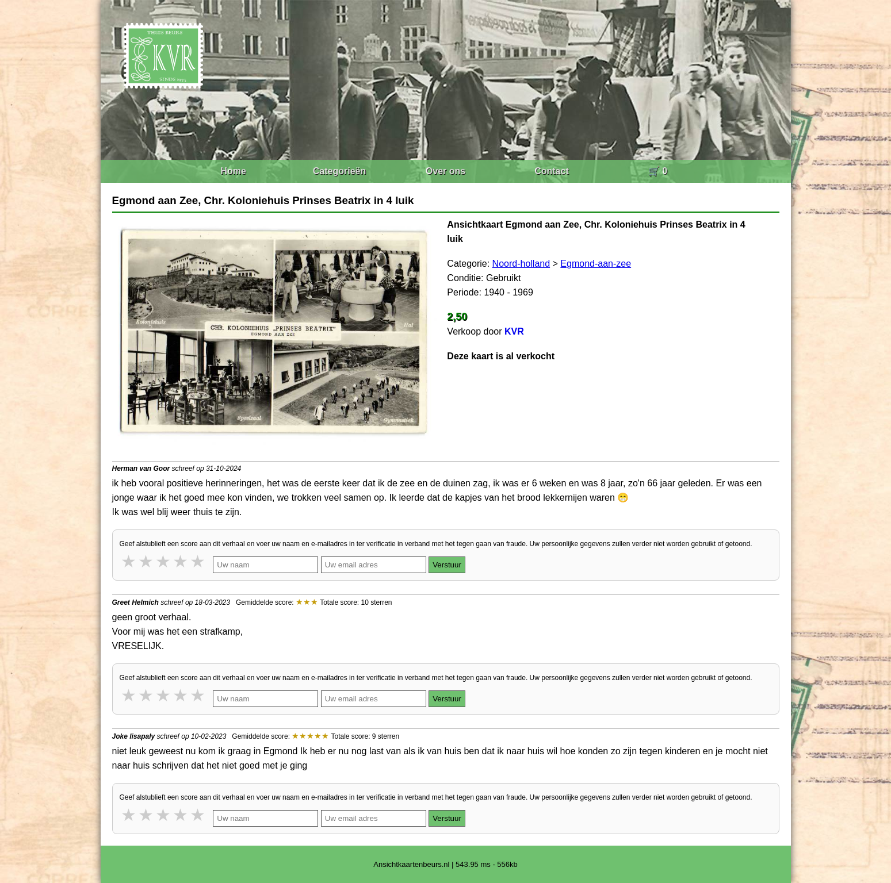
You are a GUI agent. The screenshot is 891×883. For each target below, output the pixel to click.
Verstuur (447, 564)
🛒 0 (657, 171)
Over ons (445, 171)
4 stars (181, 561)
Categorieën (339, 171)
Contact (551, 171)
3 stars (164, 561)
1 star (129, 561)
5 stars (198, 561)
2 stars (146, 561)
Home (233, 171)
